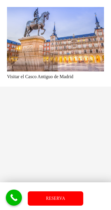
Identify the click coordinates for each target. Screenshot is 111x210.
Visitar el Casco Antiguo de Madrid (40, 76)
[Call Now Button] (14, 198)
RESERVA (55, 199)
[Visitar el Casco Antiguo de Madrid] (55, 39)
